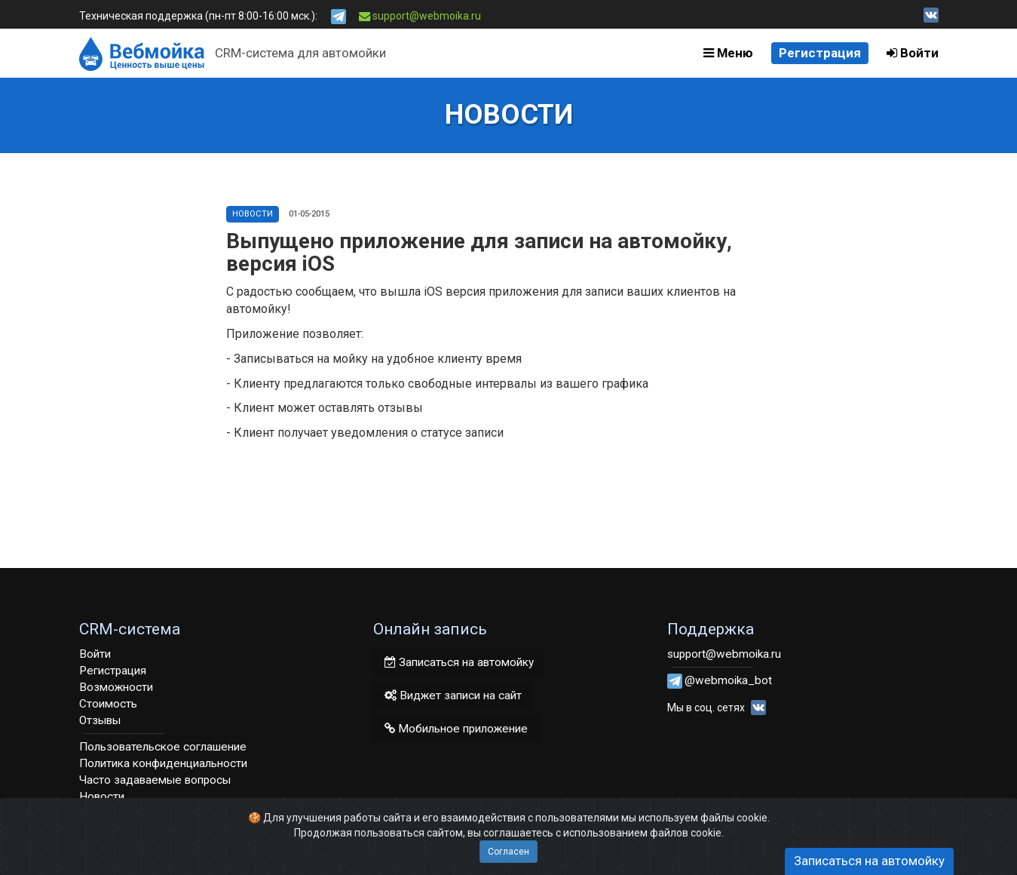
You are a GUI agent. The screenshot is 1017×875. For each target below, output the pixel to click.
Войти (913, 52)
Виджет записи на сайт (453, 695)
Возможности (116, 687)
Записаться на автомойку (459, 662)
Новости (252, 214)
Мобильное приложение (456, 728)
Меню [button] (728, 52)
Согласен (508, 851)
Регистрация (820, 52)
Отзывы (100, 720)
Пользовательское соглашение (163, 747)
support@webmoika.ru (420, 16)
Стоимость (108, 704)
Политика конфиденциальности (163, 763)
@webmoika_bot (728, 680)
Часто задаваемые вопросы (155, 780)
